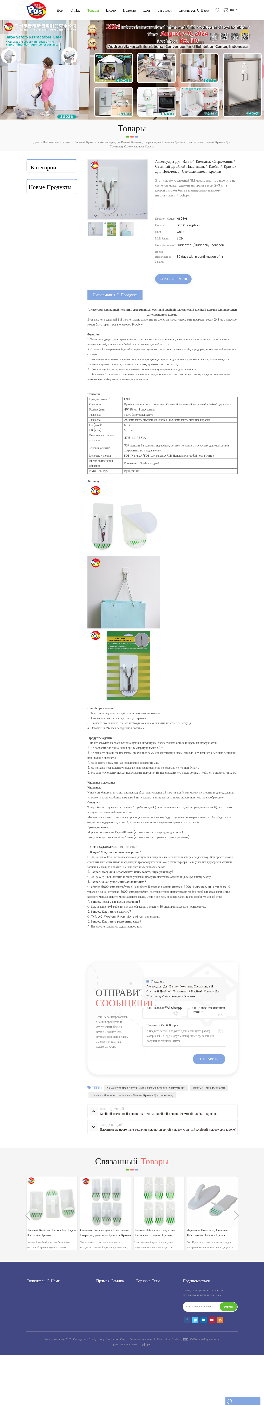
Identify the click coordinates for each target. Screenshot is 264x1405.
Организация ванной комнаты (46, 219)
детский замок (144, 1368)
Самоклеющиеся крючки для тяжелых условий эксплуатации (146, 1088)
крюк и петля (41, 253)
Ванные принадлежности (209, 1088)
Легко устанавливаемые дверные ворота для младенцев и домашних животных (61, 407)
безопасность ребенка (46, 186)
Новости (129, 10)
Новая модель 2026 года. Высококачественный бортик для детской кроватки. (62, 374)
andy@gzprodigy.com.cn (52, 1320)
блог (98, 1316)
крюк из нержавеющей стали (153, 1333)
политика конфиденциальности (114, 1330)
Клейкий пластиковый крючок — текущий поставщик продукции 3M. (61, 539)
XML (177, 1389)
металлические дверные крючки (48, 197)
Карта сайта (163, 1389)
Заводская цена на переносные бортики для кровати (62, 308)
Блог (147, 10)
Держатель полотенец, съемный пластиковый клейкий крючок (207, 1237)
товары (100, 1302)
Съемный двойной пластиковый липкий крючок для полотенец (132, 1095)
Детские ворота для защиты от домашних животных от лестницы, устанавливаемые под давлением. (61, 506)
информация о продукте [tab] (115, 295)
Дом (60, 10)
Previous (27, 1220)
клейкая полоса (42, 244)
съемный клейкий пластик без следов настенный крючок (51, 1237)
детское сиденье (145, 1347)
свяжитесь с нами (194, 10)
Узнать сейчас (170, 280)
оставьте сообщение (242, 1401)
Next (236, 1220)
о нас (75, 10)
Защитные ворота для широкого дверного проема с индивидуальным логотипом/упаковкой (60, 473)
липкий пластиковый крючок (153, 1340)
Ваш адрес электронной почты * (208, 1010)
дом (98, 1295)
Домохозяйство (41, 261)
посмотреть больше (59, 323)
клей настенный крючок (150, 1326)
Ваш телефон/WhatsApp (164, 1008)
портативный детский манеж (152, 1354)
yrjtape (146, 1394)
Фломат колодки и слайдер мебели (44, 233)
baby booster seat (46, 177)
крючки (36, 270)
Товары (93, 10)
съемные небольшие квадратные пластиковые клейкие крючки (154, 1237)
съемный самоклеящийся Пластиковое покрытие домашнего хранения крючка (105, 1237)
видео (111, 10)
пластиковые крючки (56, 143)
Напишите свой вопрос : (163, 1026)
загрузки (165, 10)
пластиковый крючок (148, 1307)
